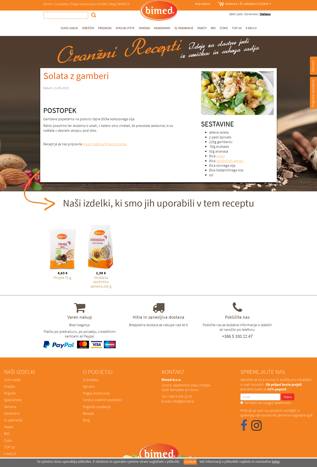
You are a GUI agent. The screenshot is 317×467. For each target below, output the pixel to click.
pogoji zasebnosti (277, 402)
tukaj (275, 461)
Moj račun (202, 4)
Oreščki (88, 28)
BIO (213, 28)
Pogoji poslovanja (83, 4)
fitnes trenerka (115, 144)
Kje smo (89, 386)
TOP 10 (237, 28)
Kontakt (102, 4)
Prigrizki (105, 28)
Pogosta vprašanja (97, 406)
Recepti (88, 413)
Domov (48, 4)
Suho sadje (69, 28)
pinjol (220, 156)
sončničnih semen (230, 160)
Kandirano (162, 28)
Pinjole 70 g (62, 277)
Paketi (202, 28)
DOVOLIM (190, 462)
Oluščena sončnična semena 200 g (101, 282)
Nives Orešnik (93, 144)
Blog (113, 4)
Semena (144, 28)
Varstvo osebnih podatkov (102, 399)
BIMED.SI (123, 4)
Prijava (288, 397)
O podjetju (62, 4)
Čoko (224, 28)
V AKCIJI (251, 28)
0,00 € (244, 4)
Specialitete (125, 28)
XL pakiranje (183, 28)
